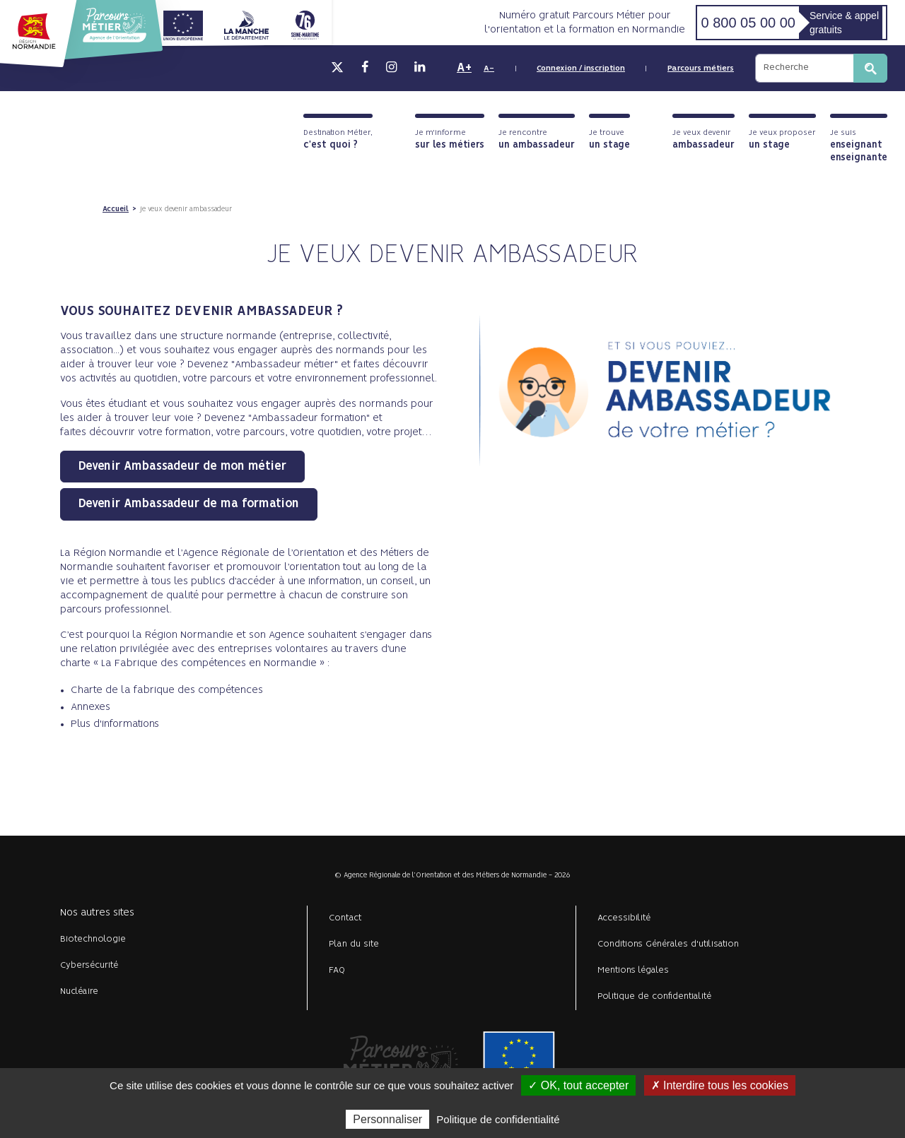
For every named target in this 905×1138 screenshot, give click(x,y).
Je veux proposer (782, 139)
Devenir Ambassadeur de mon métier (182, 466)
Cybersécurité (89, 965)
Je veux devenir (703, 139)
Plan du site (354, 944)
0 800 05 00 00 (748, 23)
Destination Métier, (338, 139)
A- (489, 68)
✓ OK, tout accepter (578, 1085)
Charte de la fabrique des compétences (167, 690)
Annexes (90, 707)
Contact (345, 918)
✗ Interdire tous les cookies (719, 1085)
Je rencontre (536, 139)
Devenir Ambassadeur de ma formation (188, 503)
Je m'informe (449, 139)
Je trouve (609, 139)
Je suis (858, 145)
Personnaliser (387, 1119)
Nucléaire (79, 991)
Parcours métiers (700, 68)
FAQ (337, 970)
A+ (464, 67)
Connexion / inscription (581, 68)
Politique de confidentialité (654, 996)
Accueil (116, 209)
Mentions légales (633, 970)
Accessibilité (623, 918)
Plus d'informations (115, 724)
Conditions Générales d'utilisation (668, 944)
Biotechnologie (93, 939)
